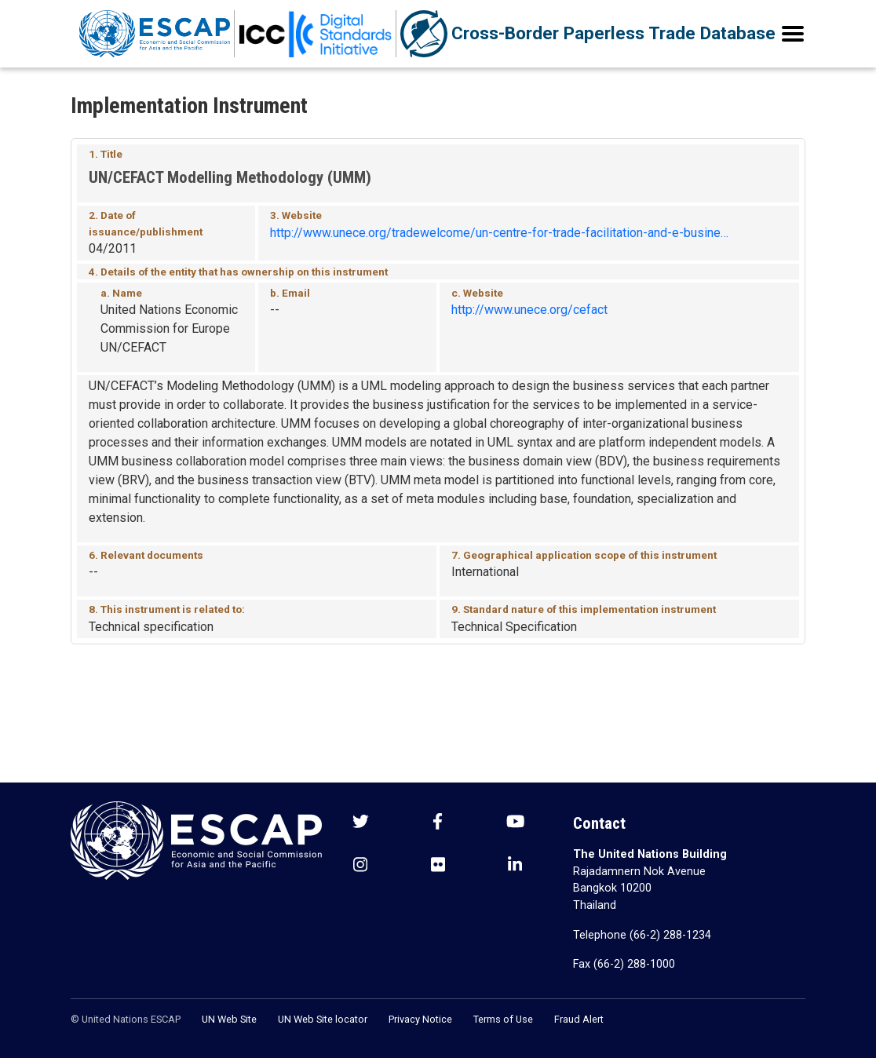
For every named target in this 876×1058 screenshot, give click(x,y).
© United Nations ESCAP (126, 1019)
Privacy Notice (420, 1019)
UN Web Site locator (322, 1019)
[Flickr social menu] (438, 866)
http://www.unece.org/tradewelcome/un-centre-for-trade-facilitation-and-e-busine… (499, 232)
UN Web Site (229, 1019)
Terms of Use (503, 1019)
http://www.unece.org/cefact (529, 309)
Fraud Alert (579, 1019)
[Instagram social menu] (360, 866)
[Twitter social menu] (360, 822)
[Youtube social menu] (515, 822)
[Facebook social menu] (438, 822)
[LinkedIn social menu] (515, 866)
